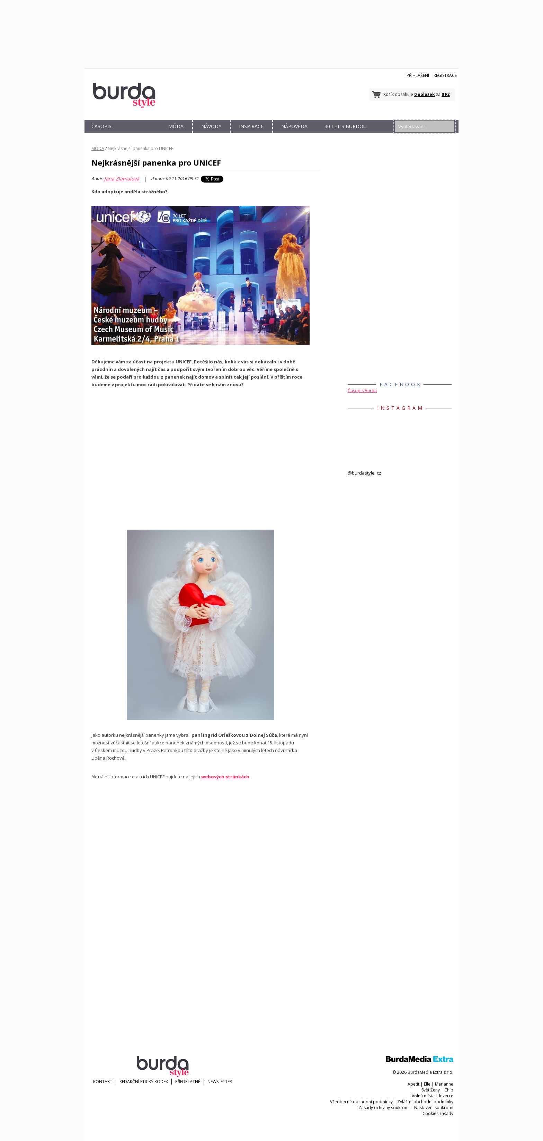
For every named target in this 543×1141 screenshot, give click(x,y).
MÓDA (176, 126)
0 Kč (446, 94)
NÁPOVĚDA (294, 126)
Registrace (445, 75)
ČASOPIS (101, 126)
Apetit (413, 1084)
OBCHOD (139, 134)
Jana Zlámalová (121, 178)
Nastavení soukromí (433, 1108)
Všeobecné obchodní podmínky (361, 1102)
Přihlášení (418, 75)
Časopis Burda (362, 390)
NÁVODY (211, 126)
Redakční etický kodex (143, 1082)
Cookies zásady (437, 1113)
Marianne (444, 1084)
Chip (448, 1090)
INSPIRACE (251, 126)
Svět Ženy (430, 1090)
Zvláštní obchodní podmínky (425, 1102)
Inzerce (446, 1096)
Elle (427, 1084)
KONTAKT (102, 1082)
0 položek (424, 94)
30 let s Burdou (345, 126)
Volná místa (423, 1096)
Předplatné (187, 1082)
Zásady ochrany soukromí (384, 1108)
